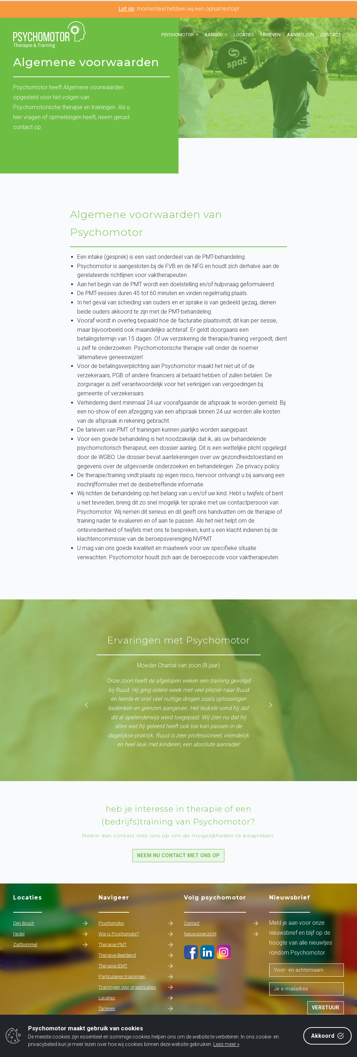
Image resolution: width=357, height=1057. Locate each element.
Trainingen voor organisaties (135, 987)
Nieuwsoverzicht (221, 934)
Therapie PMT (135, 944)
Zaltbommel (50, 944)
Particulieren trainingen (135, 976)
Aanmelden (300, 34)
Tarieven (270, 34)
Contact (330, 34)
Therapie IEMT (135, 966)
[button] (180, 35)
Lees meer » (226, 1044)
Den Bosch (50, 923)
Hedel (50, 934)
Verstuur (325, 1008)
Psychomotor (135, 923)
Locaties (244, 34)
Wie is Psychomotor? (135, 934)
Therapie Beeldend (135, 955)
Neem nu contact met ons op (178, 856)
